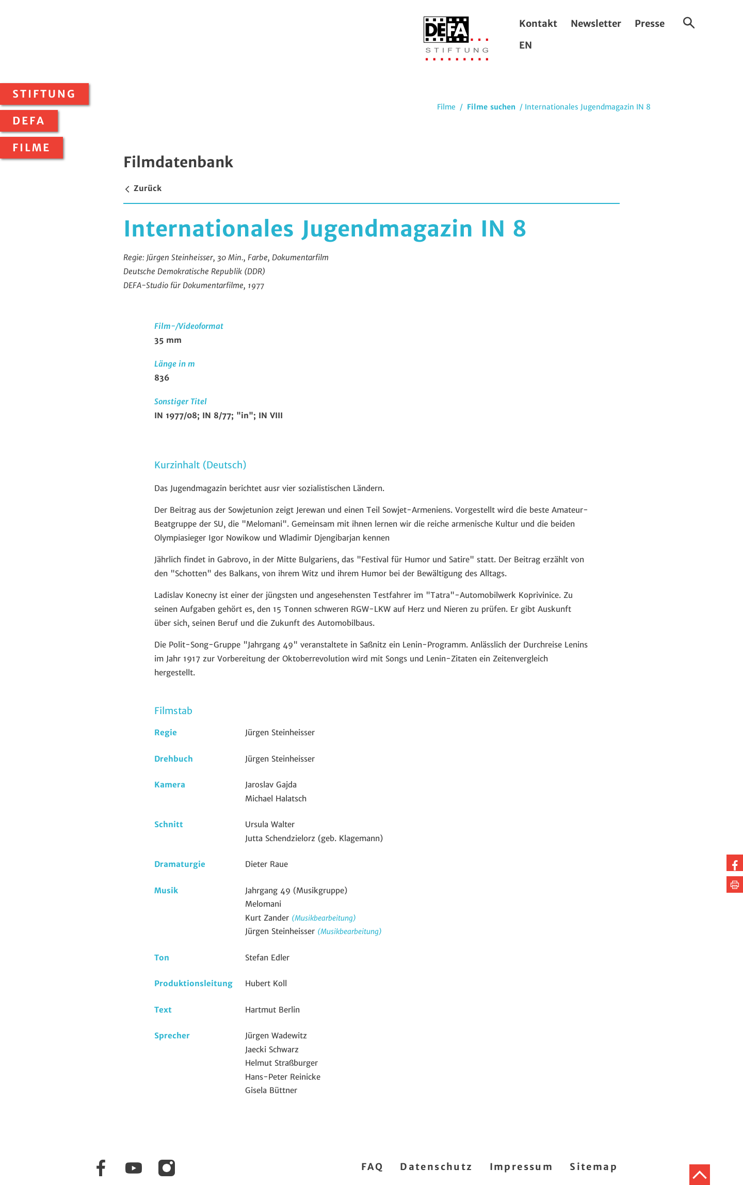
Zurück (142, 188)
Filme (31, 147)
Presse (650, 23)
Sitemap (594, 1167)
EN (525, 45)
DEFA (28, 121)
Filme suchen (491, 107)
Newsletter (596, 23)
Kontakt (538, 23)
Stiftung (44, 94)
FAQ (372, 1167)
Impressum (522, 1167)
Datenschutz (436, 1167)
